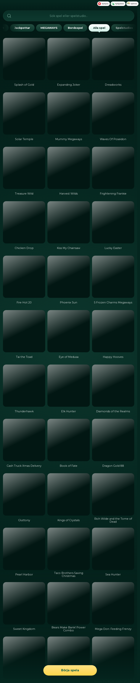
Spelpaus (103, 3)
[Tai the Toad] (24, 331)
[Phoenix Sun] (68, 277)
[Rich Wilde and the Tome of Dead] (113, 494)
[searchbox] (68, 16)
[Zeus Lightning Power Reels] (24, 658)
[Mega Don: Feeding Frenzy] (113, 603)
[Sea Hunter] (113, 549)
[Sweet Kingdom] (24, 603)
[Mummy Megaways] (68, 113)
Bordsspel (75, 28)
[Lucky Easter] (113, 222)
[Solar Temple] (24, 113)
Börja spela (70, 670)
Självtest (132, 3)
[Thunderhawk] (24, 386)
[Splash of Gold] (24, 59)
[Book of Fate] (68, 440)
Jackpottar (22, 28)
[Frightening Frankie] (113, 168)
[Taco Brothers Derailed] (68, 658)
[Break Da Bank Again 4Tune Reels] (113, 658)
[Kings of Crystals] (68, 494)
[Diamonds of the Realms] (113, 386)
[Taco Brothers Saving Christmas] (68, 549)
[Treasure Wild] (24, 168)
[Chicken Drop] (24, 222)
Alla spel (99, 29)
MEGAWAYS (49, 28)
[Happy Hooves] (113, 331)
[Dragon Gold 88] (113, 440)
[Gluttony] (24, 494)
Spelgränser (117, 3)
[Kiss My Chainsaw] (68, 222)
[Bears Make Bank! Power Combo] (68, 603)
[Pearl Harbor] (24, 549)
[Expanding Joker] (68, 59)
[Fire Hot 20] (24, 277)
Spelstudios (124, 28)
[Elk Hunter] (68, 386)
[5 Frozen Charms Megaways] (113, 277)
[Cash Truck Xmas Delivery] (24, 440)
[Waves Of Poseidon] (113, 113)
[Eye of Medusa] (68, 331)
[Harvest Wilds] (68, 168)
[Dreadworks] (113, 59)
